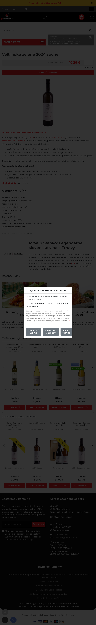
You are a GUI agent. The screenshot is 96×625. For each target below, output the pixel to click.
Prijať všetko (66, 331)
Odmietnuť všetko (33, 331)
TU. (69, 321)
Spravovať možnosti (51, 331)
